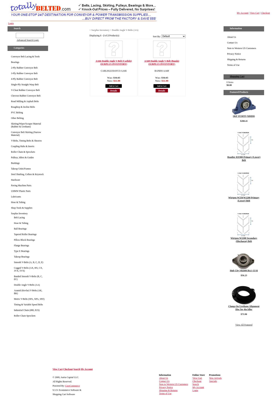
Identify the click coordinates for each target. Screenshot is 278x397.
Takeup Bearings (22, 256)
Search (76, 369)
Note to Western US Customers (241, 48)
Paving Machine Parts (21, 185)
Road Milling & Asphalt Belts (25, 101)
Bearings (15, 62)
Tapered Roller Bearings (25, 234)
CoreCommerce (72, 385)
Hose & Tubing (18, 202)
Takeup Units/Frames (21, 168)
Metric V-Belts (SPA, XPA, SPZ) (29, 299)
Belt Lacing (19, 217)
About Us (231, 37)
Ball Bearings (20, 228)
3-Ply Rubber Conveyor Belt (24, 73)
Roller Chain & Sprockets (23, 152)
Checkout (265, 13)
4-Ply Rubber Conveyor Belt (24, 79)
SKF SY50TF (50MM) (244, 116)
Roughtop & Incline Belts (23, 107)
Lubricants (16, 196)
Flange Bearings (21, 245)
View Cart (254, 13)
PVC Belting (17, 112)
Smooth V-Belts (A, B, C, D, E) (28, 262)
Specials (213, 381)
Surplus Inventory (19, 213)
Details (113, 90)
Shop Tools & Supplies (21, 208)
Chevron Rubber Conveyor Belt (26, 95)
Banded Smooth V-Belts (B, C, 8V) (28, 278)
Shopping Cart (237, 76)
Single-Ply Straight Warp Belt (25, 84)
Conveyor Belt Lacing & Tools (25, 56)
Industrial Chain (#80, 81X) (27, 310)
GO (13, 34)
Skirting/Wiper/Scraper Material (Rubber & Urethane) (26, 125)
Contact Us (232, 42)
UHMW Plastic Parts (21, 191)
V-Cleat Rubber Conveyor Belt (25, 90)
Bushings (15, 163)
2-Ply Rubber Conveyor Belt (24, 67)
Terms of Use (233, 65)
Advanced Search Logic (28, 40)
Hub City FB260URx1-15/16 (244, 270)
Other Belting (17, 118)
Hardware (15, 180)
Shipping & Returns (236, 59)
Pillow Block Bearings (24, 240)
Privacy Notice (234, 53)
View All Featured (243, 324)
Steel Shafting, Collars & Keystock (27, 174)
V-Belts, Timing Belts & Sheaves (26, 140)
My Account (242, 13)
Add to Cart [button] (113, 86)
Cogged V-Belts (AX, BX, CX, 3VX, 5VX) (28, 269)
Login (11, 23)
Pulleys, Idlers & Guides (22, 157)
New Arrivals (215, 378)
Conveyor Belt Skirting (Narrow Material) (26, 133)
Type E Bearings (21, 251)
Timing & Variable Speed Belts (28, 304)
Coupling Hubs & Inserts (22, 146)
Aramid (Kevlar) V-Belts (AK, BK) (28, 292)
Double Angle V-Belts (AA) (27, 285)
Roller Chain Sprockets (25, 315)
